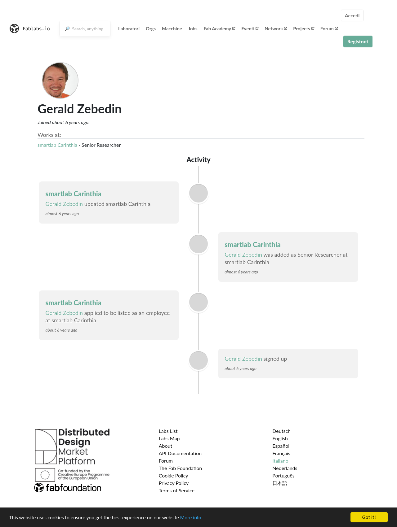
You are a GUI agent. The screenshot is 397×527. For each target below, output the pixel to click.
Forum (329, 28)
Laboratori (129, 28)
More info (190, 518)
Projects (303, 28)
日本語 (279, 483)
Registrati (357, 41)
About (165, 446)
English (280, 438)
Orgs (151, 28)
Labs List (168, 431)
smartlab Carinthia (57, 145)
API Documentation (180, 453)
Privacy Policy (174, 483)
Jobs (193, 28)
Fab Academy (219, 28)
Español (280, 446)
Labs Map (169, 438)
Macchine (172, 28)
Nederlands (284, 468)
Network (276, 28)
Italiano (280, 461)
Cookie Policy (173, 475)
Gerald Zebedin (64, 203)
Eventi (249, 28)
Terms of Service (176, 490)
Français (281, 453)
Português (283, 475)
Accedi (352, 15)
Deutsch (281, 431)
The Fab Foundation (180, 468)
